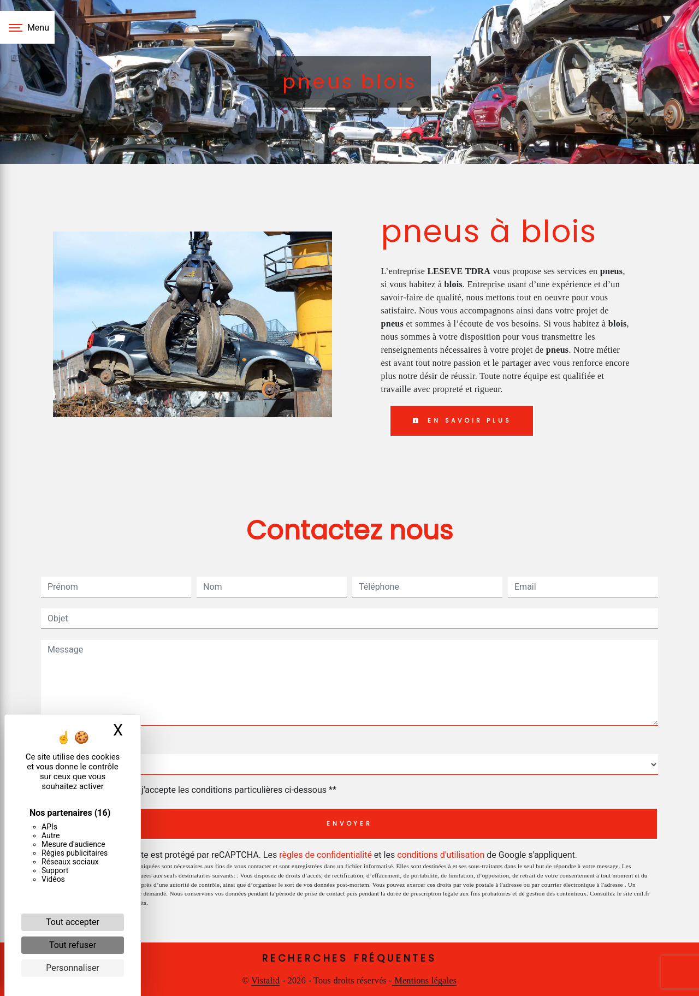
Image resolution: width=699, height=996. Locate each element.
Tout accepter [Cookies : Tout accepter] (72, 922)
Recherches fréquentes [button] (349, 958)
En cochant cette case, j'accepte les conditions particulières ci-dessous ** (194, 790)
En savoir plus (462, 420)
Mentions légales (424, 980)
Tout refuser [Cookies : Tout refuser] (72, 945)
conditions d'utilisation (440, 855)
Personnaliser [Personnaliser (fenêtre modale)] (72, 968)
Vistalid (265, 980)
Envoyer (349, 823)
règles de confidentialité (325, 855)
